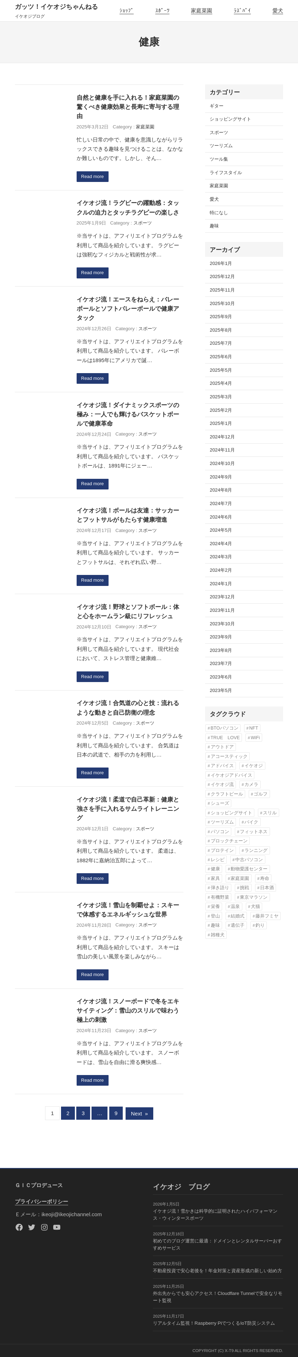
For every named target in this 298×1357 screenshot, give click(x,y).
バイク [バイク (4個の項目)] (251, 822)
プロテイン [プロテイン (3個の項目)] (222, 850)
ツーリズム (221, 145)
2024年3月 (221, 556)
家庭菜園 (201, 10)
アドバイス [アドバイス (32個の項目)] (222, 765)
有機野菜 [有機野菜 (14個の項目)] (220, 897)
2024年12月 (222, 436)
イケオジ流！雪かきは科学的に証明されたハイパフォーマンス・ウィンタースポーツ (215, 1214)
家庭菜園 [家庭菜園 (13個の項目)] (240, 878)
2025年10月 (222, 303)
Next (139, 1116)
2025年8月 (221, 330)
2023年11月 (222, 610)
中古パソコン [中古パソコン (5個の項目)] (249, 859)
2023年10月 (222, 623)
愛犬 (277, 10)
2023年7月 (221, 663)
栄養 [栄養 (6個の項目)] (215, 906)
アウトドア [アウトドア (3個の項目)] (222, 746)
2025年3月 (221, 396)
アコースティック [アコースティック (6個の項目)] (229, 756)
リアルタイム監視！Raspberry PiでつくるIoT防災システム (214, 1323)
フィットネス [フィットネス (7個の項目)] (253, 831)
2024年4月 (221, 543)
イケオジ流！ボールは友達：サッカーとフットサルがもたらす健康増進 (128, 516)
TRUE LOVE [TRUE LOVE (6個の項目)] (225, 737)
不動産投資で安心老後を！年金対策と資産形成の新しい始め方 (217, 1270)
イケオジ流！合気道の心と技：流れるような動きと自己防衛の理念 (128, 710)
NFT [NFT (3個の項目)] (253, 728)
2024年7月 (221, 503)
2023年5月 (221, 690)
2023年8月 (221, 650)
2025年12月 (222, 276)
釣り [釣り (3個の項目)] (260, 925)
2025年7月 (221, 343)
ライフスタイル (226, 172)
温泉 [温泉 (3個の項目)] (235, 906)
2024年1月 (221, 583)
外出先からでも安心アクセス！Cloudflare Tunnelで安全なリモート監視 (217, 1297)
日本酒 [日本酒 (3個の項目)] (267, 887)
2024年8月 (221, 490)
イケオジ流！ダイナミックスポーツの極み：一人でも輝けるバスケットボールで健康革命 (128, 415)
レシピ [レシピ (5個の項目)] (218, 859)
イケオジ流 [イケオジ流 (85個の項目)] (222, 784)
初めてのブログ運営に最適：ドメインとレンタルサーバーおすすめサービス (217, 1244)
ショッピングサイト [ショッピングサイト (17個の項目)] (231, 812)
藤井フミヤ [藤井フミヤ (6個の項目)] (266, 916)
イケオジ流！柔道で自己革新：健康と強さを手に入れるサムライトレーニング (128, 811)
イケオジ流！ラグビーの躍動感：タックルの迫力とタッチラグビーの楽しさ (128, 208)
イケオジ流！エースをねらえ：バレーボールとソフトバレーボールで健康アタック (128, 309)
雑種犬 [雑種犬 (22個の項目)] (218, 934)
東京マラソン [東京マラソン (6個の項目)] (253, 897)
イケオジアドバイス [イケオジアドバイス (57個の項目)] (231, 775)
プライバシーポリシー (41, 1201)
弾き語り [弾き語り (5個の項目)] (220, 887)
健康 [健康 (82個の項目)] (215, 868)
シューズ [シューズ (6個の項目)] (220, 803)
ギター (217, 106)
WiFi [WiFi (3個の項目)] (255, 737)
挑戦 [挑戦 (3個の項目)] (244, 887)
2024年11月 (222, 450)
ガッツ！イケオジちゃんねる (56, 6)
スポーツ (142, 223)
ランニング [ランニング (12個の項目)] (255, 850)
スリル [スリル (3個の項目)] (270, 812)
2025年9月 (221, 316)
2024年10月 (222, 463)
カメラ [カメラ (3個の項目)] (251, 784)
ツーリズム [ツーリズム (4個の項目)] (222, 822)
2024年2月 (221, 570)
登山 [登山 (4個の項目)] (215, 916)
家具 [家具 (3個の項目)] (215, 878)
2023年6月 (221, 677)
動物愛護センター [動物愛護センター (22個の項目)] (249, 868)
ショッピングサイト (230, 119)
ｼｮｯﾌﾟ (127, 10)
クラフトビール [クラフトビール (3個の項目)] (227, 794)
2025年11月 (222, 290)
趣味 (214, 225)
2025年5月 (221, 370)
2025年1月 (221, 423)
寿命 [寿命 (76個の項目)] (264, 878)
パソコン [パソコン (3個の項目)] (220, 831)
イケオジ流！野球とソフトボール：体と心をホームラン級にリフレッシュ (128, 613)
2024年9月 (221, 477)
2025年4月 (221, 383)
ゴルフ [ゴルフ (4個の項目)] (260, 794)
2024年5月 (221, 530)
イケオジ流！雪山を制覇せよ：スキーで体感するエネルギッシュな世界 (128, 912)
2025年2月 (221, 410)
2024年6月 (221, 517)
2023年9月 (221, 636)
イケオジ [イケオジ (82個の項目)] (253, 765)
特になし (219, 212)
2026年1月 (221, 263)
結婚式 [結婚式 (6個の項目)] (237, 916)
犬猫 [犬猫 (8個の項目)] (255, 906)
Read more (93, 176)
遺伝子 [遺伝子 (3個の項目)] (237, 925)
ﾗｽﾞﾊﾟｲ (242, 10)
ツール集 (219, 159)
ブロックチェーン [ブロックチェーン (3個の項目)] (229, 840)
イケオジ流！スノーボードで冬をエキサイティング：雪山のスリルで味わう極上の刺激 (128, 1013)
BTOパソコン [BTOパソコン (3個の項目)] (224, 728)
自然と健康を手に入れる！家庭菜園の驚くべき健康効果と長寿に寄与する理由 (128, 107)
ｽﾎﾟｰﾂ (162, 10)
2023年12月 (222, 596)
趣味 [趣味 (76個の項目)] (215, 925)
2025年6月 (221, 356)
